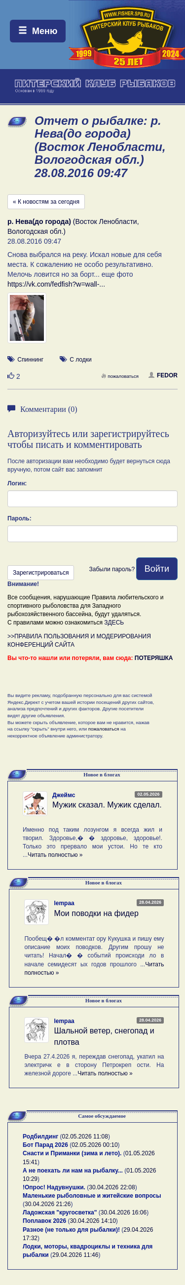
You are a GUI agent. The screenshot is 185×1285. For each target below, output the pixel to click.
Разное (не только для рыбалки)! (71, 1229)
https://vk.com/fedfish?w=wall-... (56, 284)
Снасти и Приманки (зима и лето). (72, 1153)
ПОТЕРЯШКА (154, 658)
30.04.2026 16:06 (124, 1212)
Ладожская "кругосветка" (61, 1212)
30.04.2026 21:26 (48, 1204)
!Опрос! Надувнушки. (54, 1187)
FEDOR (163, 375)
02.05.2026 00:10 (94, 1144)
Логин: (17, 483)
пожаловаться (120, 376)
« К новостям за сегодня (46, 201)
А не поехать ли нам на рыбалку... (73, 1170)
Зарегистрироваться (41, 572)
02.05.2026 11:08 (85, 1136)
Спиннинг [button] (30, 359)
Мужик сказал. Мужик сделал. (107, 805)
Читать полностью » (55, 854)
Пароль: (19, 518)
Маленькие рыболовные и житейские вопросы (92, 1195)
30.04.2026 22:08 (112, 1187)
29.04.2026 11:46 (75, 1254)
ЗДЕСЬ (114, 622)
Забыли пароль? (112, 569)
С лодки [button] (81, 359)
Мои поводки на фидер (96, 913)
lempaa (64, 903)
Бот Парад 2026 (45, 1144)
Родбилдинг (40, 1136)
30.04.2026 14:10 (92, 1220)
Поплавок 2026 (44, 1220)
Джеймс (63, 795)
